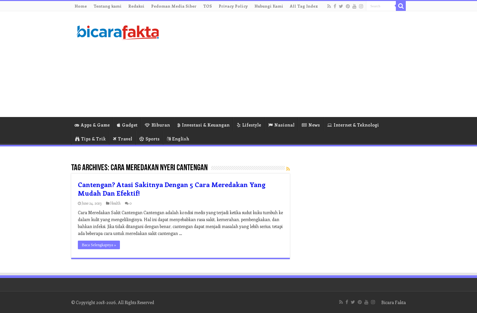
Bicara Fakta (393, 302)
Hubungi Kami (268, 6)
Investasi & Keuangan (203, 125)
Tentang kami (107, 6)
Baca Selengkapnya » (99, 245)
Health (115, 203)
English (178, 138)
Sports (149, 138)
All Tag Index (304, 6)
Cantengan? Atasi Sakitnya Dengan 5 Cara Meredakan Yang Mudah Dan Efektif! (171, 188)
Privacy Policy (233, 6)
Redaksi (136, 6)
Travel (122, 138)
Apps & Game (92, 125)
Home (81, 6)
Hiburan (157, 125)
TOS (207, 6)
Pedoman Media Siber (173, 6)
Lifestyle (249, 125)
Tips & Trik (90, 138)
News (311, 125)
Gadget (127, 125)
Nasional (281, 125)
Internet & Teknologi (353, 125)
